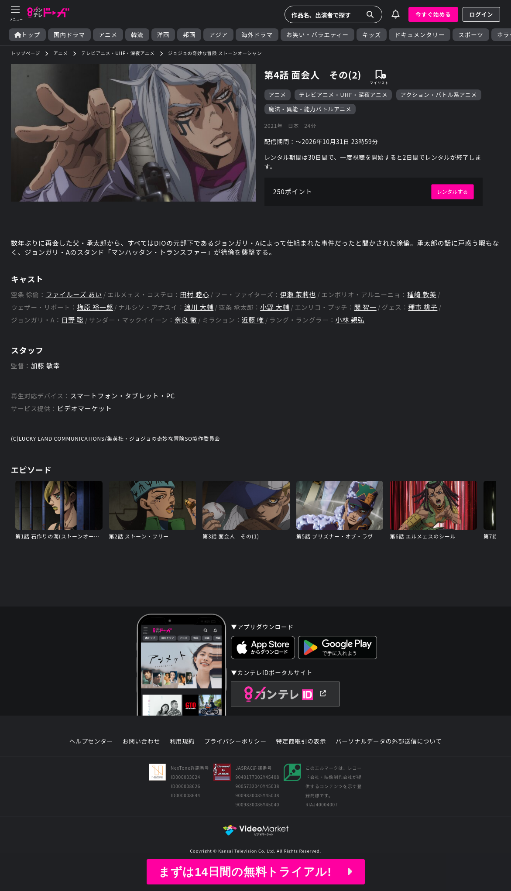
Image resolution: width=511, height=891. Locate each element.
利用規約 (182, 754)
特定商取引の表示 (301, 754)
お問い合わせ (141, 754)
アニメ (108, 35)
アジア (218, 35)
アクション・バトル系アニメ (439, 95)
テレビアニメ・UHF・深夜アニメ (343, 95)
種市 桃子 (433, 315)
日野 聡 (74, 328)
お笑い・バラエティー (317, 35)
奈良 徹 (189, 328)
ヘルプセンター (91, 754)
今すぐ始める (433, 14)
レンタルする (451, 196)
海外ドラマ (257, 35)
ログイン (481, 14)
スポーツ (470, 35)
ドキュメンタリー (419, 35)
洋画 (163, 35)
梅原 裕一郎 (96, 315)
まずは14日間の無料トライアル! (255, 871)
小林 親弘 (356, 328)
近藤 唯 (257, 328)
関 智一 (373, 315)
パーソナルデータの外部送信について (389, 754)
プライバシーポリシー (235, 754)
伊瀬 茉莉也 (306, 301)
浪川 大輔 (203, 315)
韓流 (137, 35)
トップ (27, 35)
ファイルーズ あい (76, 301)
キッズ (371, 35)
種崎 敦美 (432, 301)
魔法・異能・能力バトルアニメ (310, 110)
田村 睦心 (200, 301)
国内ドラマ (69, 35)
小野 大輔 (281, 315)
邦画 (189, 35)
